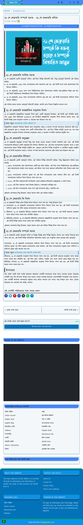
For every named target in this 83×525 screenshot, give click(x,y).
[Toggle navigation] (78, 2)
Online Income (9, 506)
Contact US (47, 482)
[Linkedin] (65, 2)
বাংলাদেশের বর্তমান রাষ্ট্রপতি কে (25, 123)
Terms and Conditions (51, 489)
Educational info (10, 510)
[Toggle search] (74, 2)
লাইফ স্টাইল (8, 503)
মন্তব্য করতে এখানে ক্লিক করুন (41, 327)
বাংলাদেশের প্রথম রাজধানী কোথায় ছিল (27, 252)
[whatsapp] (62, 2)
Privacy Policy (48, 485)
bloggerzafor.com (47, 522)
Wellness (7, 513)
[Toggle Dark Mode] (70, 2)
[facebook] (58, 2)
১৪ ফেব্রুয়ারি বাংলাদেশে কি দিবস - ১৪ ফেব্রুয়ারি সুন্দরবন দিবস (41, 26)
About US (46, 478)
